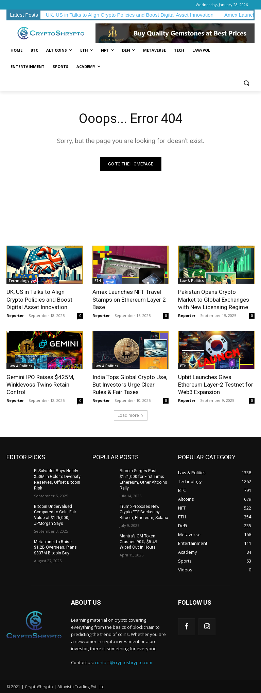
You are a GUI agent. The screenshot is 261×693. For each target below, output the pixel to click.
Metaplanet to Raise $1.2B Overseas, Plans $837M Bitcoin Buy (55, 547)
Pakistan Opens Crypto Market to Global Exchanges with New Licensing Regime (213, 299)
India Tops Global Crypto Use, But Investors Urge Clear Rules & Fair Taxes (129, 384)
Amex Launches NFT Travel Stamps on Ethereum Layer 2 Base (129, 299)
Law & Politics (192, 280)
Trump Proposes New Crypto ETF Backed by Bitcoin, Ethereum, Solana (144, 512)
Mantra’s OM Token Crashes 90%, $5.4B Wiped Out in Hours (138, 542)
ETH (97, 280)
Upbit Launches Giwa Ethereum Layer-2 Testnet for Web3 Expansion (215, 384)
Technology (18, 280)
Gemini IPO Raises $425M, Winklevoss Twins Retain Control (40, 384)
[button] (247, 83)
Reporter (15, 315)
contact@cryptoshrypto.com (123, 662)
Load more (131, 415)
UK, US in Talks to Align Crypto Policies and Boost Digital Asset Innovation (129, 15)
